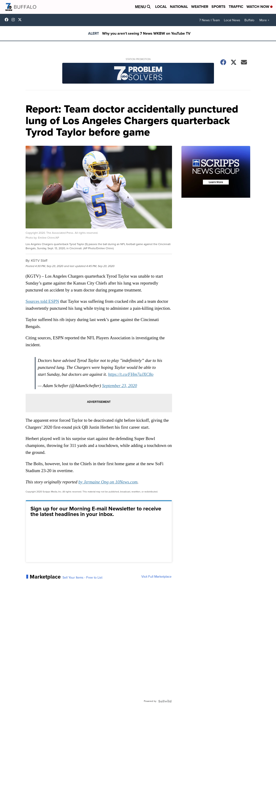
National (179, 6)
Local (161, 6)
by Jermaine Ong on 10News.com (107, 481)
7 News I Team (209, 20)
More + (264, 20)
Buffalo (249, 20)
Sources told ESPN (42, 301)
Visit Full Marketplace (156, 576)
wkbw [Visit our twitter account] (21, 19)
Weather (199, 6)
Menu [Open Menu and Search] (143, 7)
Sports (218, 6)
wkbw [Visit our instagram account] (14, 19)
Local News (232, 20)
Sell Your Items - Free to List (82, 577)
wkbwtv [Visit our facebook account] (8, 19)
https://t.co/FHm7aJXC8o (131, 374)
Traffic (236, 6)
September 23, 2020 (119, 385)
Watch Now (259, 6)
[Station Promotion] (138, 73)
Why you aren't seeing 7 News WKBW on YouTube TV (146, 33)
